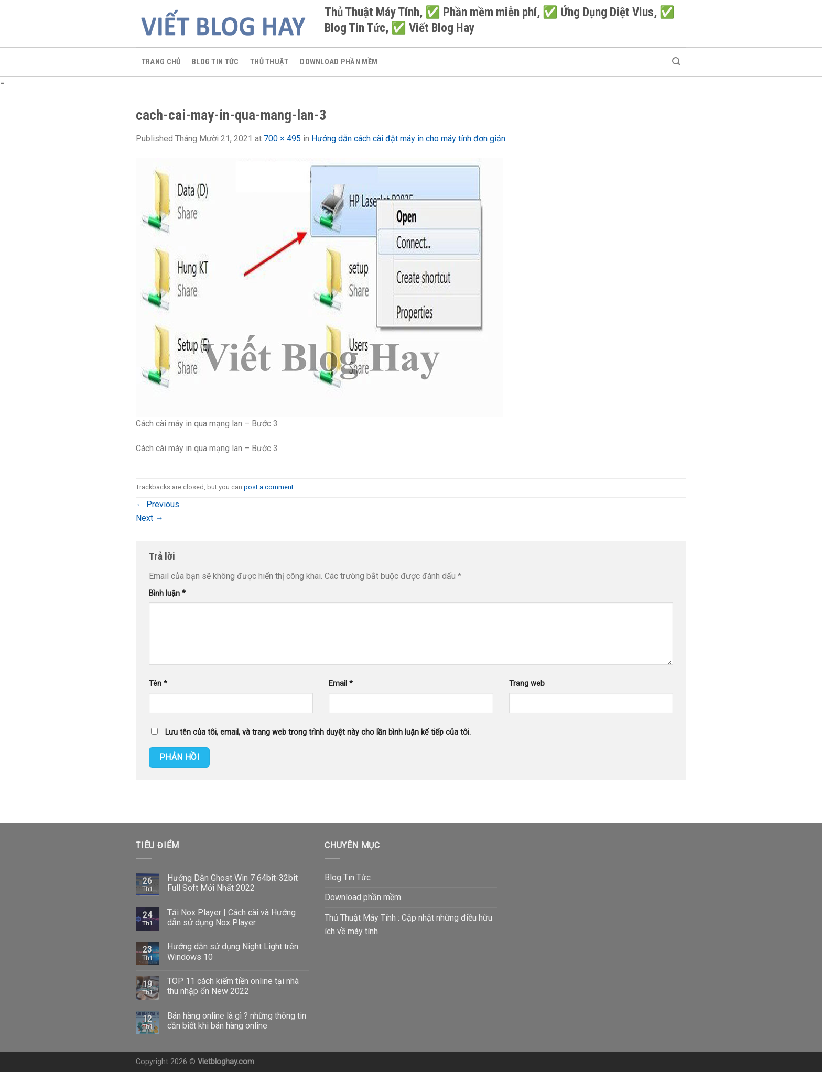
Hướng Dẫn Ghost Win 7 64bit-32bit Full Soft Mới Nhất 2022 (232, 883)
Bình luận (167, 593)
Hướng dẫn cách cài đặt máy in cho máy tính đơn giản (408, 139)
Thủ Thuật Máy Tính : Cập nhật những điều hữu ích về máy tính (408, 924)
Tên (158, 683)
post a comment (269, 487)
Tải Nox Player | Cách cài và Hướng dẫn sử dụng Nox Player (231, 917)
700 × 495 (282, 139)
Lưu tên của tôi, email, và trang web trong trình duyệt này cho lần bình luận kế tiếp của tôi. (318, 732)
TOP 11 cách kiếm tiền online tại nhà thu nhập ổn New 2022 (233, 986)
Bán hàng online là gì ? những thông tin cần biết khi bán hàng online (236, 1021)
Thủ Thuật (269, 62)
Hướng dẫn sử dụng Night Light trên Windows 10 (232, 951)
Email (341, 683)
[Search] (676, 62)
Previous (157, 504)
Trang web (527, 683)
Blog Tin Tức (215, 62)
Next (150, 518)
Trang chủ (161, 62)
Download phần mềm (338, 62)
